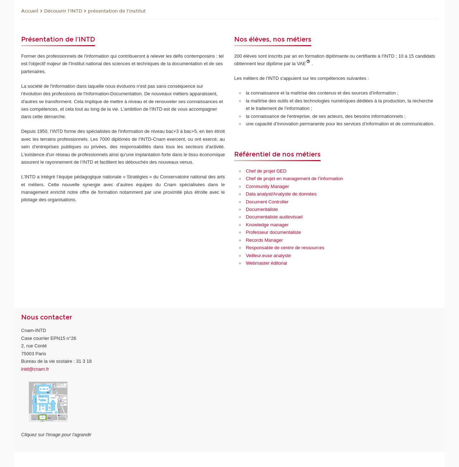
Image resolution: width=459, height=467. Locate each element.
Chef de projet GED (266, 171)
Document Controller (267, 201)
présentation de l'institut (117, 11)
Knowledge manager (267, 224)
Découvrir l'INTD (63, 11)
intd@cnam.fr (35, 369)
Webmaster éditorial (266, 263)
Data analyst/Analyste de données (281, 194)
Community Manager (267, 186)
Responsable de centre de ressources (285, 247)
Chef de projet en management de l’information (294, 178)
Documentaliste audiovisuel (274, 217)
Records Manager (264, 240)
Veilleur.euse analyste (268, 255)
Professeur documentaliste (273, 232)
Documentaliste (262, 209)
